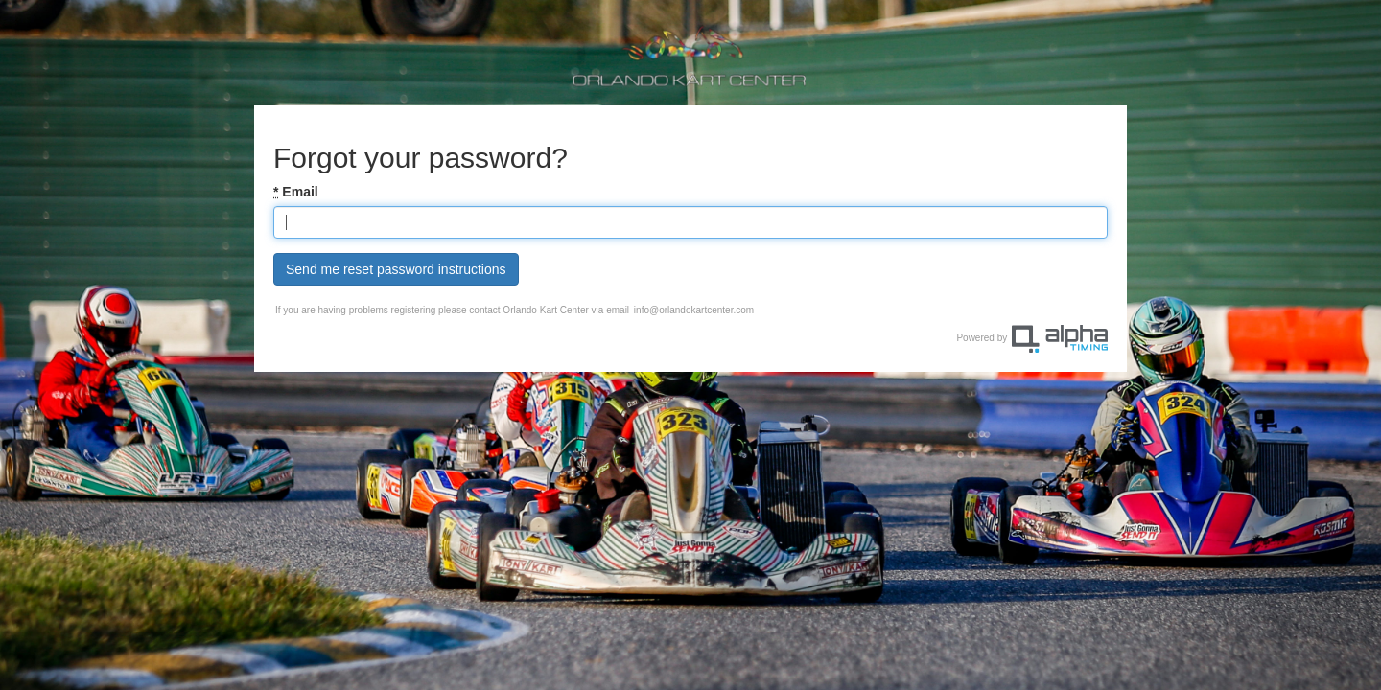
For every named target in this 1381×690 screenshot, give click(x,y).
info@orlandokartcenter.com (694, 310)
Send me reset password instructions (396, 269)
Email (295, 191)
